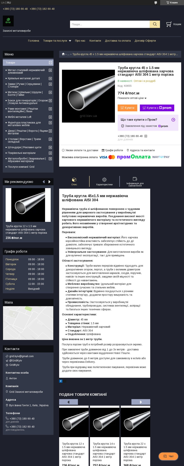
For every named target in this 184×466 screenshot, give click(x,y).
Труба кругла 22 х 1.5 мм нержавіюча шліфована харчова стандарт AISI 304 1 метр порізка (135, 452)
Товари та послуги (55, 40)
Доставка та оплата (118, 40)
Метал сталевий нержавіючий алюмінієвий (26, 71)
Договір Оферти (145, 40)
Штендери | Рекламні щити (24, 147)
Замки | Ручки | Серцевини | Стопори (24, 85)
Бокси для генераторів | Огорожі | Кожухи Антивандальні (28, 102)
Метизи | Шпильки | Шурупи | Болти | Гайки (25, 93)
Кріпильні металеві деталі (24, 78)
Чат (168, 456)
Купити (129, 107)
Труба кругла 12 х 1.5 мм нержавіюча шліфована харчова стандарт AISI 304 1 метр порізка (73, 452)
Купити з (159, 108)
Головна (33, 40)
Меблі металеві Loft (19, 116)
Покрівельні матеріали (21, 152)
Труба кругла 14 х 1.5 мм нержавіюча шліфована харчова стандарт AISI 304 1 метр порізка (104, 452)
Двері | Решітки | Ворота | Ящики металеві (28, 132)
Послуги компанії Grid (21, 166)
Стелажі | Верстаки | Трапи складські (24, 140)
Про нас (80, 40)
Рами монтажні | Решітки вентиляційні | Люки (23, 110)
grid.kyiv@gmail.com (21, 356)
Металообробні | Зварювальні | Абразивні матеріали (27, 160)
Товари (10, 62)
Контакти (95, 40)
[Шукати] (155, 24)
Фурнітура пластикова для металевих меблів (24, 124)
